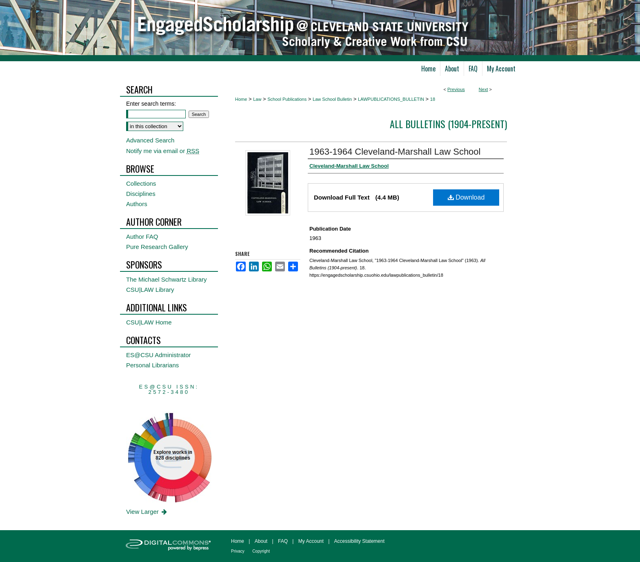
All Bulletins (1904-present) (448, 123)
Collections (141, 183)
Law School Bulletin (332, 99)
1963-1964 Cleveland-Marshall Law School (394, 152)
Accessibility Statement (359, 541)
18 (432, 99)
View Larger (147, 511)
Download (466, 197)
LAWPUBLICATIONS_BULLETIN (391, 99)
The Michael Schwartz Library (166, 279)
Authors (136, 203)
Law (257, 99)
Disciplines (141, 193)
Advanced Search (150, 140)
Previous (456, 89)
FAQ (283, 541)
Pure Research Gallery (157, 246)
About (261, 541)
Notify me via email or (162, 150)
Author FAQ (142, 236)
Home (241, 99)
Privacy (237, 551)
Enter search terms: (151, 103)
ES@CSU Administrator (158, 354)
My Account (311, 541)
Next (483, 89)
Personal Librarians (152, 365)
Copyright (261, 551)
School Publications (287, 99)
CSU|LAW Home (149, 322)
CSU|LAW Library (150, 289)
